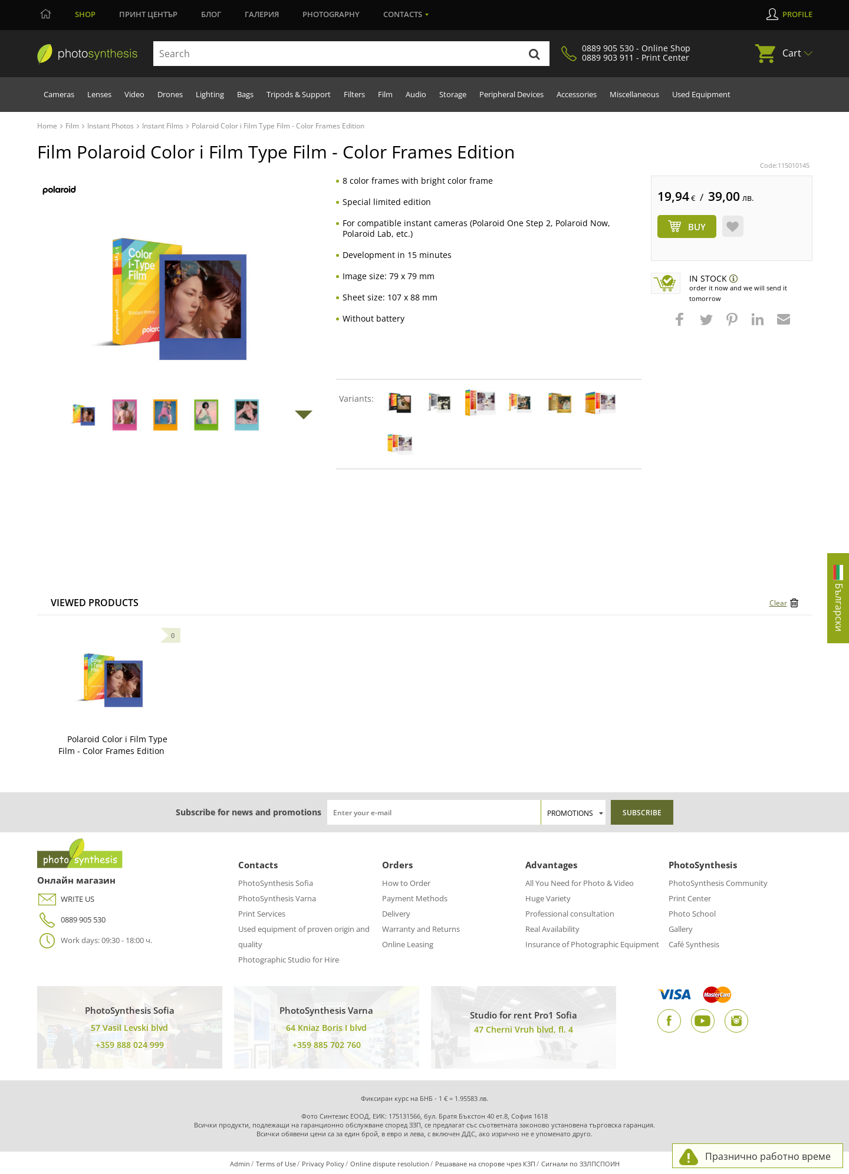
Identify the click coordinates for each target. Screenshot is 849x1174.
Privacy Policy (323, 1163)
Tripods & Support (298, 94)
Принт (148, 14)
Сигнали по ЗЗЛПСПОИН (580, 1163)
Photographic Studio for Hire (288, 959)
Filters (354, 94)
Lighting (210, 94)
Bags (245, 94)
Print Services (261, 913)
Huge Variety (548, 898)
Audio (416, 94)
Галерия (262, 14)
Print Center (690, 898)
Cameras (59, 94)
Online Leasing (407, 944)
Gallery (681, 929)
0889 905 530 (71, 920)
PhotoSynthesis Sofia (275, 883)
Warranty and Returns (421, 929)
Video (134, 94)
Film (385, 94)
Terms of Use (276, 1163)
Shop (85, 14)
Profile (797, 14)
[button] (681, 325)
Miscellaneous (634, 94)
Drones (170, 94)
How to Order (406, 883)
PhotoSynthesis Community (718, 883)
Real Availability (552, 929)
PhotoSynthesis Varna (277, 898)
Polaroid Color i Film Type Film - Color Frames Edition (112, 744)
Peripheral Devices (511, 94)
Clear (778, 603)
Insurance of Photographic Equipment (592, 944)
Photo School (692, 913)
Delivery (396, 913)
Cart (791, 53)
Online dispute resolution (389, 1163)
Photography (331, 14)
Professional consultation (569, 913)
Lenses (99, 94)
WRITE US (65, 899)
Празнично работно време (768, 1156)
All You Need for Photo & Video (579, 883)
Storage (452, 94)
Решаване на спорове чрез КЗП (485, 1163)
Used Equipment (701, 94)
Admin (240, 1163)
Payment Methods (414, 898)
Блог (211, 14)
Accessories (577, 94)
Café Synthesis (694, 944)
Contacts (402, 14)
